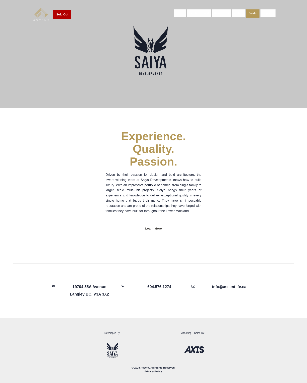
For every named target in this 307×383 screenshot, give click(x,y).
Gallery (239, 14)
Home (181, 14)
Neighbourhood (200, 14)
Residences (222, 14)
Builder (253, 14)
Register (268, 14)
